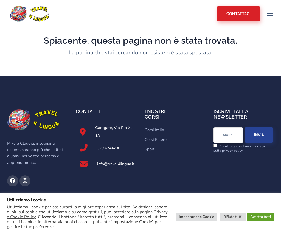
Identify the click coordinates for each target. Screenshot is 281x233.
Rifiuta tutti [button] (232, 216)
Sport (149, 149)
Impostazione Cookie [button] (196, 216)
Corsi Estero (156, 139)
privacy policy (232, 150)
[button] (270, 14)
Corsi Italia (154, 130)
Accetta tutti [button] (260, 216)
